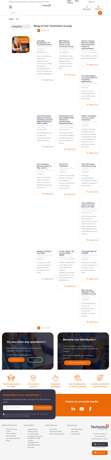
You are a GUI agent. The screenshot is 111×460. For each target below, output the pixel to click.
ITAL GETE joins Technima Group (88, 165)
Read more (47, 80)
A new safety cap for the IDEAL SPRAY (66, 253)
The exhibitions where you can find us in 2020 (88, 205)
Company (40, 50)
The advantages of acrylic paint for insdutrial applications (89, 78)
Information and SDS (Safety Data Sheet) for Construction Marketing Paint (66, 119)
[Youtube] (82, 409)
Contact (70, 3)
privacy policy (26, 416)
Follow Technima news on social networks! (88, 118)
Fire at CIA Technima (63, 165)
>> (48, 30)
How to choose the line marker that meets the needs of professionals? (88, 44)
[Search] (55, 13)
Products (94, 52)
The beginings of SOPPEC (88, 252)
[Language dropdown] (92, 2)
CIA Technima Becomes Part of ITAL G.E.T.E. (44, 166)
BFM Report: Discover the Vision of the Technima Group (66, 44)
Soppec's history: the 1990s (44, 252)
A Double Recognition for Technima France (44, 43)
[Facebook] (90, 409)
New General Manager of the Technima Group (88, 292)
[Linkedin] (73, 409)
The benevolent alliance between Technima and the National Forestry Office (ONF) (45, 119)
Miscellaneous (42, 52)
